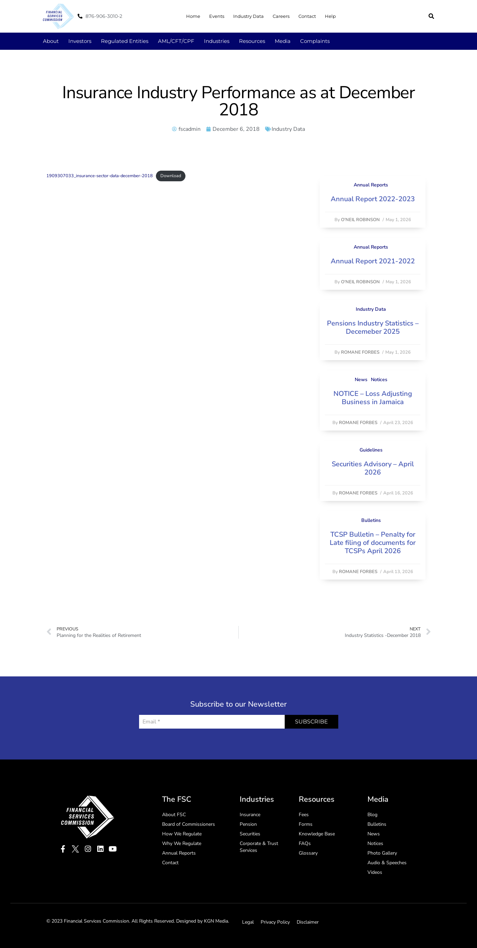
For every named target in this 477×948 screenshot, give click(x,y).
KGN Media (216, 921)
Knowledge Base (317, 834)
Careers (281, 16)
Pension (248, 824)
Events (216, 16)
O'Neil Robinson (360, 220)
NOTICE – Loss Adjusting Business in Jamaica (372, 398)
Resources (252, 41)
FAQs (305, 843)
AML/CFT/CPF (176, 41)
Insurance (250, 814)
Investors (79, 41)
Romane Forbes (360, 352)
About (51, 41)
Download (170, 176)
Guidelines (371, 450)
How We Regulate (182, 834)
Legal (248, 922)
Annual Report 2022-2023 (373, 199)
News (361, 379)
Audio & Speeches (387, 862)
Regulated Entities (124, 41)
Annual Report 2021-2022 (373, 261)
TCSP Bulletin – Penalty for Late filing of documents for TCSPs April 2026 (373, 543)
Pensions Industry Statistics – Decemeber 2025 (373, 327)
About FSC (174, 814)
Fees (304, 814)
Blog (372, 814)
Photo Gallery (382, 853)
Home (193, 16)
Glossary (308, 853)
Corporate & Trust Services (259, 847)
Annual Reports (371, 185)
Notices (379, 379)
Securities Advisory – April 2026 (373, 468)
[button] (431, 16)
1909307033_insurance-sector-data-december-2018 (99, 176)
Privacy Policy (275, 922)
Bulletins (371, 520)
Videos (374, 872)
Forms (306, 824)
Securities (250, 834)
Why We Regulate (181, 843)
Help (330, 16)
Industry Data (248, 16)
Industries (216, 41)
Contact (307, 16)
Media (283, 41)
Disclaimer (308, 922)
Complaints (315, 41)
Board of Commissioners (188, 824)
